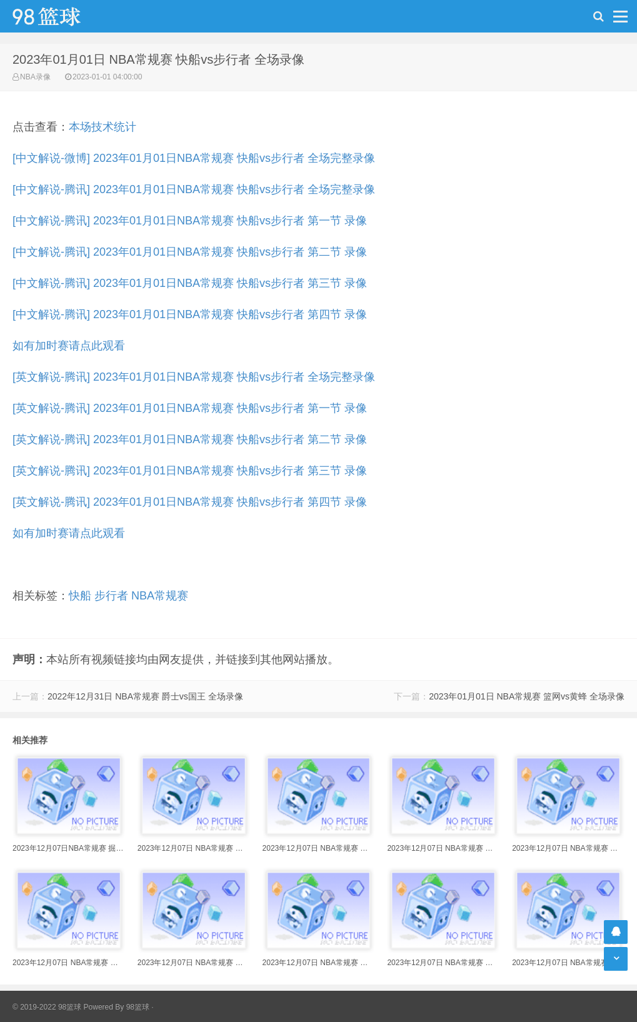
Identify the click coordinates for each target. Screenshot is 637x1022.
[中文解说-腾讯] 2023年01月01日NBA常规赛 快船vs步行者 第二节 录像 (190, 252)
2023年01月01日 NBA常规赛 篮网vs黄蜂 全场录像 (526, 696)
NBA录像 (35, 77)
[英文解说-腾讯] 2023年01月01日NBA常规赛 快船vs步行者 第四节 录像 (190, 502)
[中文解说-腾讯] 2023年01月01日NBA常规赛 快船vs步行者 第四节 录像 (190, 314)
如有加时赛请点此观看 (69, 345)
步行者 (111, 595)
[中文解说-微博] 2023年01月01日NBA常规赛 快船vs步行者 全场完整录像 (194, 158)
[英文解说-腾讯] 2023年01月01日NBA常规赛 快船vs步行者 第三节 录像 (190, 470)
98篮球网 (62, 16)
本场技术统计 (102, 127)
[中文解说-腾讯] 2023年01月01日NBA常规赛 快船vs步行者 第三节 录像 (190, 283)
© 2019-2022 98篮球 (47, 1007)
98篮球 (137, 1007)
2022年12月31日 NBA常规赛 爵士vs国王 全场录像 (145, 696)
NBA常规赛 (159, 595)
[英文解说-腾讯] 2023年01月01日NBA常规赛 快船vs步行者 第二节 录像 (190, 439)
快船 (80, 595)
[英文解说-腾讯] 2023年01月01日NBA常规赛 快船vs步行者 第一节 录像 (190, 408)
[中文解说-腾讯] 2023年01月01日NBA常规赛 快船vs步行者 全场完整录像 (194, 189)
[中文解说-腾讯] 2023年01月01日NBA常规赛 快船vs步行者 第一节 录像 (190, 220)
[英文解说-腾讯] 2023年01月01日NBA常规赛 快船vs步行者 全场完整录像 (194, 377)
